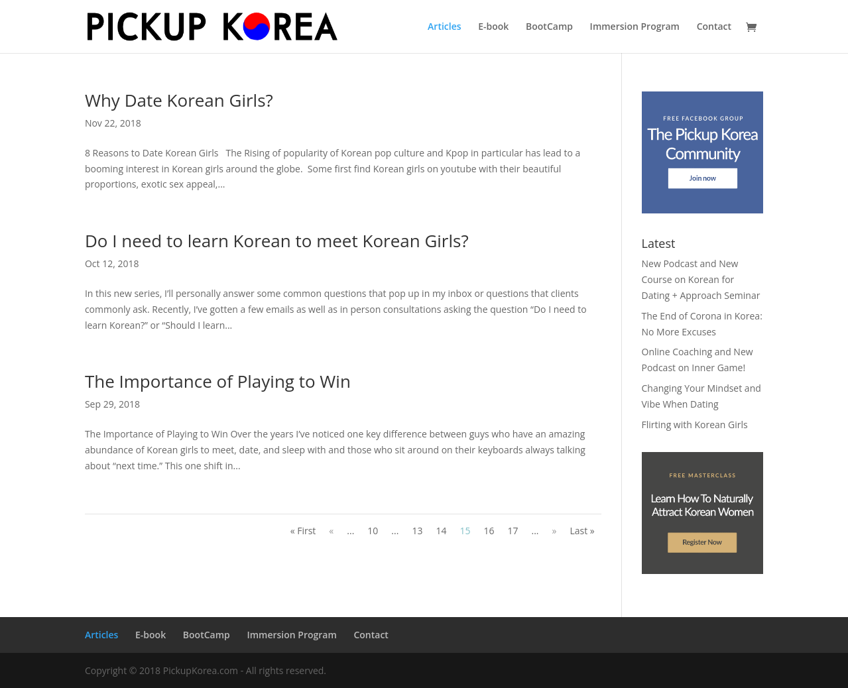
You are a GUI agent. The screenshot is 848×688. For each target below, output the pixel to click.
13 (417, 530)
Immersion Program (635, 27)
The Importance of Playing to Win (218, 381)
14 (441, 530)
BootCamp (549, 27)
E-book (493, 27)
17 (512, 530)
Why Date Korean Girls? (179, 100)
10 (372, 530)
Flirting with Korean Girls (695, 424)
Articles (444, 27)
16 (488, 530)
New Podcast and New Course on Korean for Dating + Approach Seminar (701, 279)
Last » (582, 530)
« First (303, 530)
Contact (714, 27)
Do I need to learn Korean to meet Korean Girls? (277, 241)
